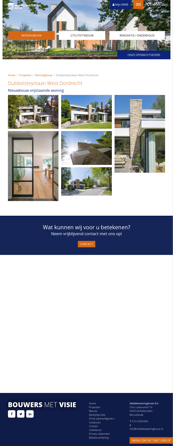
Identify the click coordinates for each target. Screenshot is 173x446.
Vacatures (95, 422)
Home (12, 75)
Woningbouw (31, 35)
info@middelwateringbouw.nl (146, 428)
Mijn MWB (120, 4)
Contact (86, 244)
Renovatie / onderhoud (137, 35)
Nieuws (93, 411)
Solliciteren (95, 430)
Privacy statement (99, 433)
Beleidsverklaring (98, 437)
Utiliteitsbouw (82, 35)
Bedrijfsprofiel (97, 414)
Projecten (25, 75)
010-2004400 (157, 5)
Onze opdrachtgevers (144, 55)
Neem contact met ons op (151, 440)
